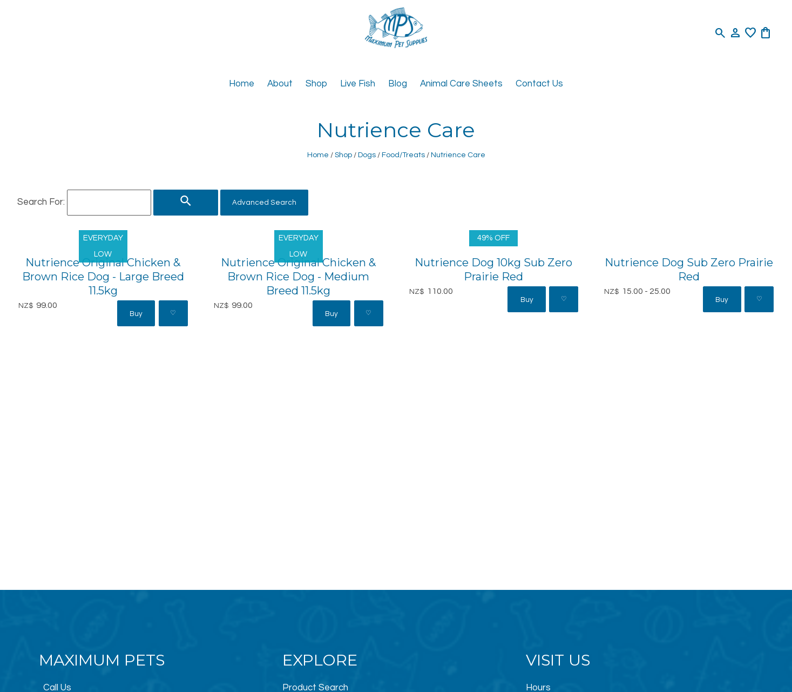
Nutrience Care (458, 155)
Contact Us (539, 84)
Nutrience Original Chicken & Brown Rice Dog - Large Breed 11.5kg (103, 276)
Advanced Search (264, 202)
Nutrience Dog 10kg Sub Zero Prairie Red (493, 269)
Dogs (367, 155)
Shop (316, 84)
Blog (397, 84)
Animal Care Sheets (461, 84)
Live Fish (357, 84)
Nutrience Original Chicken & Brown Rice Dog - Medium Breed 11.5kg (298, 276)
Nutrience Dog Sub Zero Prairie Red (689, 269)
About (280, 84)
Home (241, 84)
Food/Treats (403, 155)
